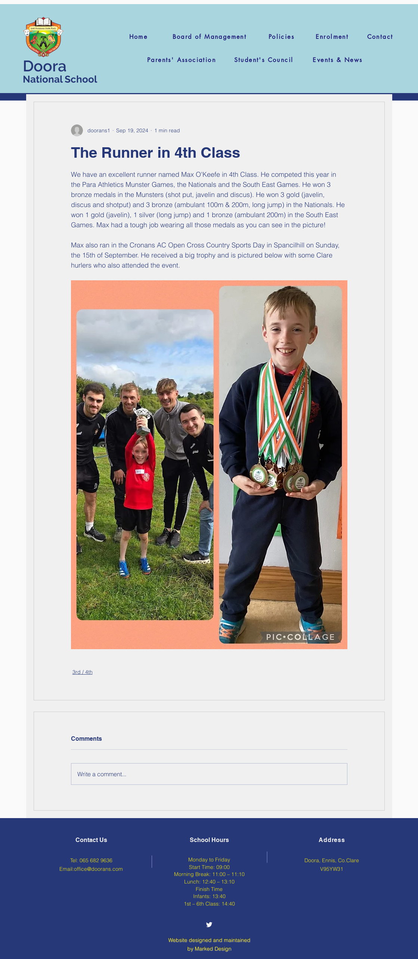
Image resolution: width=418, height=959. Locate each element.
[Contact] (380, 37)
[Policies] (281, 37)
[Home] (138, 37)
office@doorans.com (98, 869)
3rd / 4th (82, 672)
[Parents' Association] (181, 60)
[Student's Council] (264, 60)
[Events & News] (337, 60)
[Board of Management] (209, 37)
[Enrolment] (332, 37)
